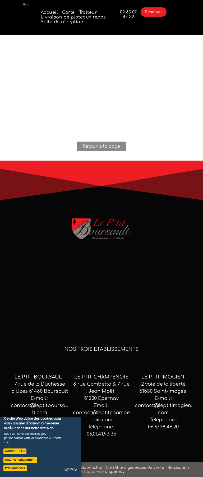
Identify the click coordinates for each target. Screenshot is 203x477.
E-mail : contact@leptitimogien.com (163, 405)
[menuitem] (50, 12)
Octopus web (91, 472)
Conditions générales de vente (135, 468)
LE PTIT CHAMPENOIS (101, 377)
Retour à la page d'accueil (101, 147)
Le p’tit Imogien (163, 377)
